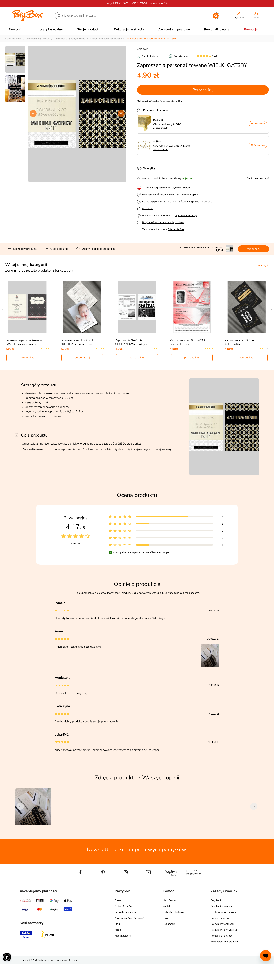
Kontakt (167, 906)
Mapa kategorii (123, 935)
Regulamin (216, 900)
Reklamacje (169, 924)
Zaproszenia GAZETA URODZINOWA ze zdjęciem (132, 342)
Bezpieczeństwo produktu (225, 941)
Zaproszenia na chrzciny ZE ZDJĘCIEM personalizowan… (77, 342)
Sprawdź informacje (201, 201)
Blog (117, 924)
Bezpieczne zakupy (221, 918)
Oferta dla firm (176, 229)
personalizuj (27, 358)
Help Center (169, 900)
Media (118, 929)
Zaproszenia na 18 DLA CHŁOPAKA (239, 342)
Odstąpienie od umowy (223, 912)
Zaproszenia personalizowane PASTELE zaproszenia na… (24, 342)
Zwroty (167, 918)
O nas (118, 900)
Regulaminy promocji (222, 906)
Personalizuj (203, 89)
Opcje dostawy (255, 178)
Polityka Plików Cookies (224, 929)
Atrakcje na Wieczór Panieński (131, 918)
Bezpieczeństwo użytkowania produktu (163, 222)
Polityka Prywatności (222, 924)
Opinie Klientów (123, 906)
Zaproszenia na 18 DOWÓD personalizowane (187, 342)
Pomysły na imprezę (125, 912)
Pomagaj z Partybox (221, 935)
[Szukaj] (134, 16)
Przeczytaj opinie (189, 194)
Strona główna (13, 38)
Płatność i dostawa (173, 912)
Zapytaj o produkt (182, 56)
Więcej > (263, 265)
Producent (147, 208)
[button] (121, 113)
